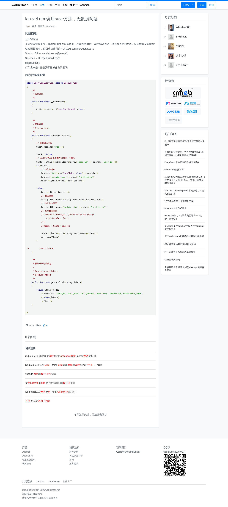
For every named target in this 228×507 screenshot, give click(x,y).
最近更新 (73, 452)
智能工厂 (67, 481)
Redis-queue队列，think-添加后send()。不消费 (63, 365)
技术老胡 (181, 55)
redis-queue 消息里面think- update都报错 (60, 356)
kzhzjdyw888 (183, 27)
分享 (49, 5)
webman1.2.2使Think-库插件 (50, 391)
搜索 (152, 5)
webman (85, 5)
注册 (211, 5)
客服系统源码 (28, 459)
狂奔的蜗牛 (182, 65)
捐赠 (71, 459)
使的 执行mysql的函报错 (50, 383)
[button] (74, 5)
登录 (201, 5)
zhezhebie (181, 36)
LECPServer (54, 481)
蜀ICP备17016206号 (32, 494)
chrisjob (180, 46)
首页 (34, 5)
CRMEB (40, 481)
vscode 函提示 (40, 374)
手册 (57, 5)
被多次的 (37, 400)
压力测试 (73, 463)
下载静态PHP (76, 455)
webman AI (27, 455)
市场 (64, 5)
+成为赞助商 (174, 120)
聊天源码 (26, 463)
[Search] (131, 5)
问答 (42, 5)
